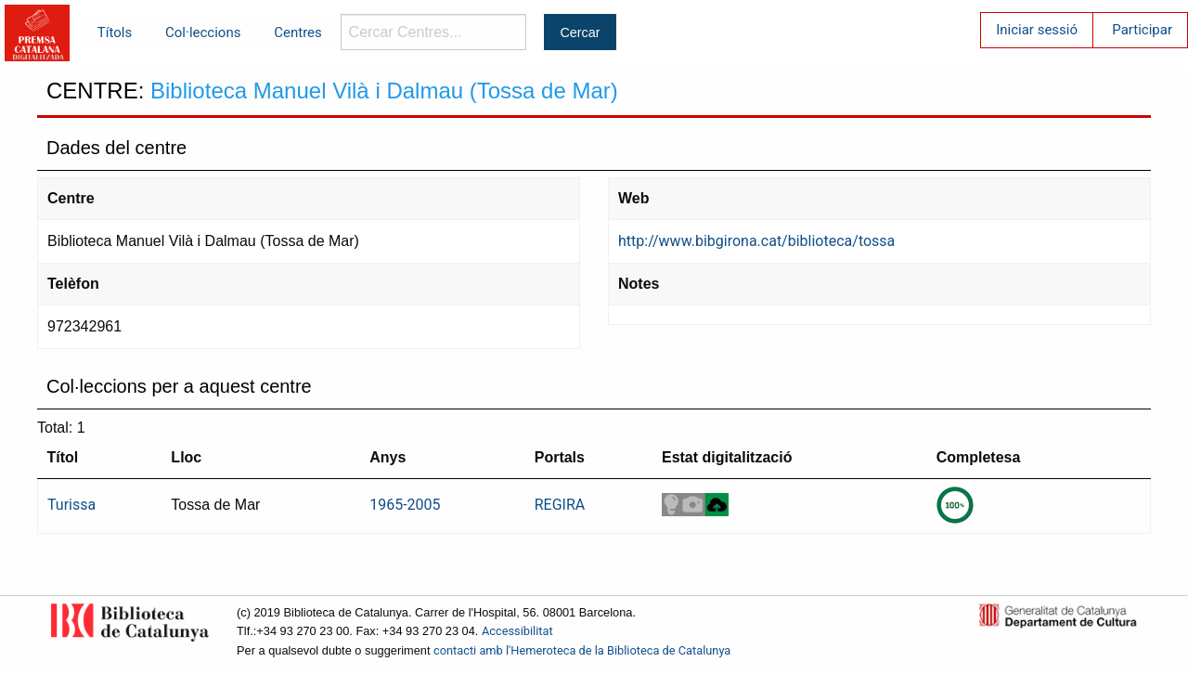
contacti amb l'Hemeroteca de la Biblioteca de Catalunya (581, 650)
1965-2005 (404, 504)
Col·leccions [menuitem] (202, 32)
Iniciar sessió (1037, 29)
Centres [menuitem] (298, 32)
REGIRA (560, 504)
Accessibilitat (517, 631)
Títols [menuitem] (114, 32)
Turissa (71, 504)
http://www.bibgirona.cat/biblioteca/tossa (756, 241)
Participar (1142, 29)
